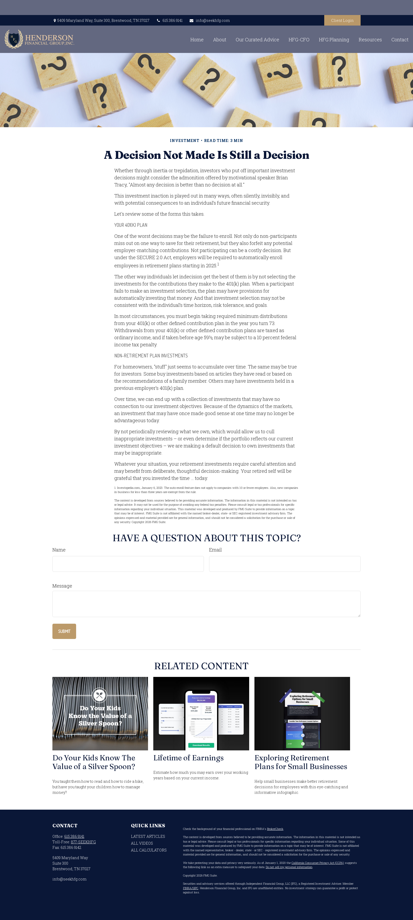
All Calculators (149, 850)
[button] (147, 24)
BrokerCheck (275, 829)
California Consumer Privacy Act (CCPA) (318, 863)
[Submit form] (64, 631)
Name (59, 550)
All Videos (142, 843)
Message (62, 586)
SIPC (195, 888)
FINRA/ (188, 888)
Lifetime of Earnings (188, 757)
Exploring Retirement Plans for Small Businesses (300, 762)
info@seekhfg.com (209, 5)
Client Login (342, 5)
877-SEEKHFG (83, 841)
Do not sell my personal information (289, 867)
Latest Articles (148, 836)
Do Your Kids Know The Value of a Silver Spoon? (93, 762)
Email (215, 550)
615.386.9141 (169, 5)
